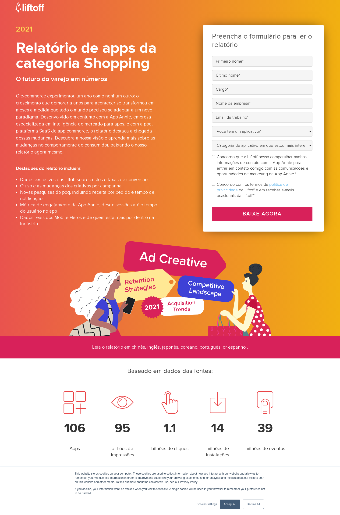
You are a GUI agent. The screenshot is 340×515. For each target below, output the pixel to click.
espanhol (237, 347)
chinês (138, 347)
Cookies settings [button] (206, 504)
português (210, 347)
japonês (170, 347)
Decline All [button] (253, 504)
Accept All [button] (230, 504)
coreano (189, 347)
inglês (153, 347)
